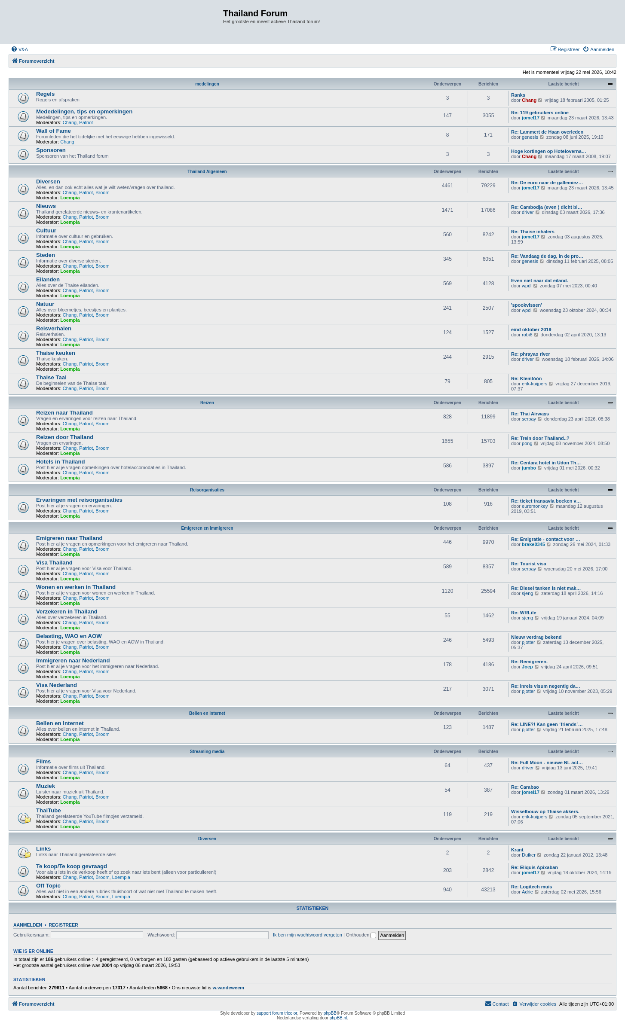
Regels (45, 94)
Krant (517, 849)
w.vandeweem (229, 987)
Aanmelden (27, 924)
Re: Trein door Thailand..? (540, 438)
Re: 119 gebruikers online (540, 112)
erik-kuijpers (534, 383)
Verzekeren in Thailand (67, 611)
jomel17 (530, 117)
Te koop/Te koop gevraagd (71, 866)
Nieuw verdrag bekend (536, 637)
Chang (529, 100)
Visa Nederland (56, 685)
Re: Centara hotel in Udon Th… (546, 462)
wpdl (527, 285)
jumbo (529, 467)
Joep (527, 666)
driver (528, 212)
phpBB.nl (338, 1018)
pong (527, 443)
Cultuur (46, 230)
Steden (45, 255)
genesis (530, 137)
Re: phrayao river (530, 354)
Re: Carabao (525, 787)
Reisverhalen (53, 328)
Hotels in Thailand (60, 461)
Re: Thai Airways (530, 413)
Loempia (70, 197)
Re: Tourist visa (528, 563)
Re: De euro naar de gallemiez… (547, 182)
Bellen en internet (207, 713)
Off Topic (48, 885)
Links (43, 848)
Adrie (527, 891)
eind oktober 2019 (531, 329)
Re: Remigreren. (529, 661)
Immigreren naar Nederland (73, 660)
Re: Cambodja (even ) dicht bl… (546, 207)
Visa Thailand (54, 562)
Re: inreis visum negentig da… (545, 686)
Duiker (529, 854)
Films (43, 761)
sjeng (527, 593)
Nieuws (46, 206)
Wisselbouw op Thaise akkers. (545, 811)
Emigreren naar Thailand (69, 538)
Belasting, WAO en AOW (69, 636)
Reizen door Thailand (64, 437)
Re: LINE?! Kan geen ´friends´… (547, 724)
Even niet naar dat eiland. (539, 280)
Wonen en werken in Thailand (76, 587)
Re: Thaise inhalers (533, 231)
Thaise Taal (51, 377)
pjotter (528, 642)
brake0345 (533, 544)
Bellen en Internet (60, 723)
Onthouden (361, 934)
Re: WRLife (523, 612)
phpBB (330, 1013)
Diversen (48, 181)
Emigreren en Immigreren (207, 528)
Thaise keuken (55, 353)
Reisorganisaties (207, 490)
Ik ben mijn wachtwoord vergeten (307, 934)
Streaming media (207, 751)
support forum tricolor (277, 1013)
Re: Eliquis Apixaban (534, 867)
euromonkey (535, 506)
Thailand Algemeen (207, 171)
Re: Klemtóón (526, 378)
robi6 (527, 334)
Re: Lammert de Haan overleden (547, 131)
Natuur (45, 304)
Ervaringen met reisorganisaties (79, 500)
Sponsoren (51, 150)
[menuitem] (19, 49)
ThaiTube (48, 810)
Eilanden (48, 279)
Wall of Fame (53, 131)
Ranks (518, 95)
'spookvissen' (526, 305)
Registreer (63, 924)
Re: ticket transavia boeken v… (546, 500)
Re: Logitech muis (531, 886)
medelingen (207, 84)
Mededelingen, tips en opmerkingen (84, 111)
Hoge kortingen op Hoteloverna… (548, 151)
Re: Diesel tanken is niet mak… (546, 588)
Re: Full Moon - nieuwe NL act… (547, 762)
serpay (529, 418)
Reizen (207, 402)
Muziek (45, 786)
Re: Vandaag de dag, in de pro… (547, 256)
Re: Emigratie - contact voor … (545, 539)
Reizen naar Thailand (64, 412)
